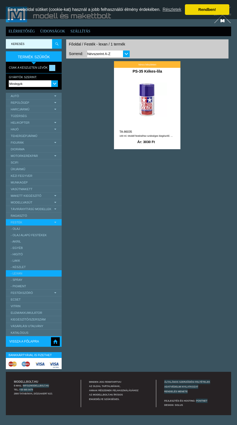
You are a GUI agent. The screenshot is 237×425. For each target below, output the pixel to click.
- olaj (15, 228)
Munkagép (19, 182)
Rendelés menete (176, 391)
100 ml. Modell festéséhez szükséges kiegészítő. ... (145, 136)
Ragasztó (19, 215)
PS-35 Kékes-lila (147, 71)
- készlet (18, 267)
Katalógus (19, 332)
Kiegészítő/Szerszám (28, 319)
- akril (16, 241)
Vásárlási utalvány (27, 326)
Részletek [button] (172, 9)
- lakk (15, 260)
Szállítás (80, 31)
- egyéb (17, 247)
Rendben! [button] (207, 9)
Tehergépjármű (24, 136)
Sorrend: (76, 54)
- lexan (16, 273)
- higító (17, 254)
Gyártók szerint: (23, 77)
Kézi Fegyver (21, 175)
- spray (16, 279)
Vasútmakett (21, 189)
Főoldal (75, 44)
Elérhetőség (22, 31)
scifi (14, 162)
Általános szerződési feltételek (187, 382)
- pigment (18, 286)
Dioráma (17, 149)
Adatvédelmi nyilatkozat (181, 386)
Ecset (15, 299)
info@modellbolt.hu (36, 385)
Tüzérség (19, 116)
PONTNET (202, 400)
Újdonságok (52, 31)
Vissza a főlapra (24, 341)
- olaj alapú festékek (29, 235)
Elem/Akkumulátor (26, 312)
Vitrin (15, 306)
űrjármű (18, 169)
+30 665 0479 (26, 389)
